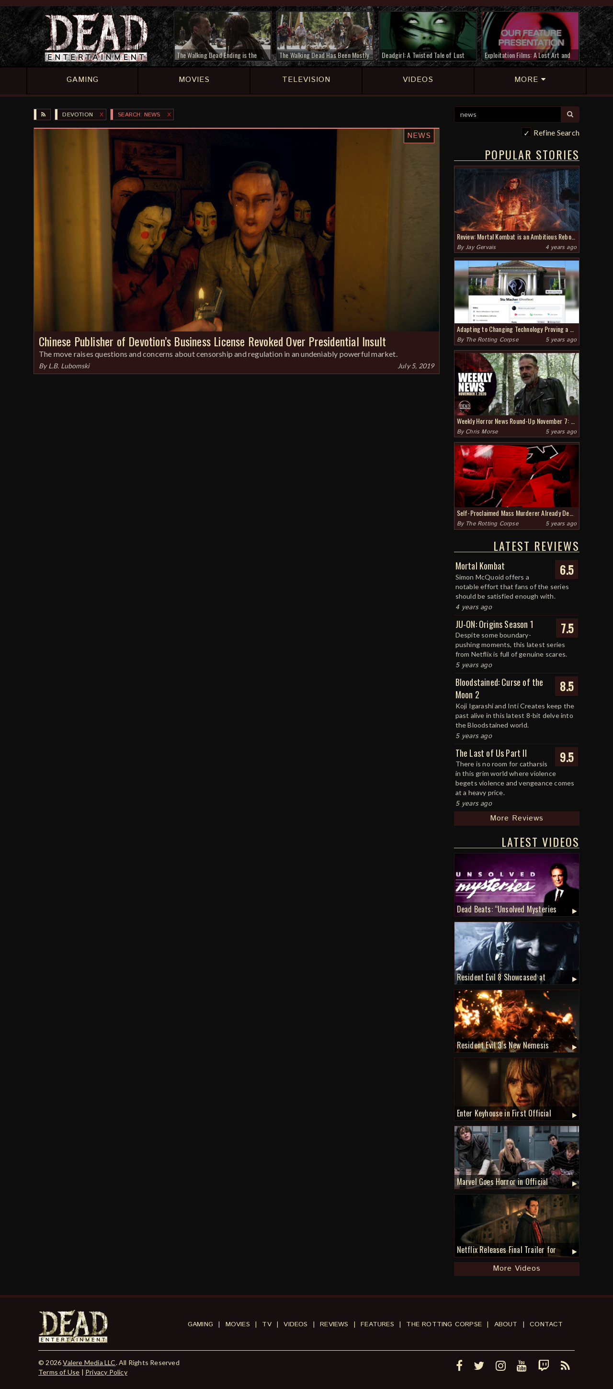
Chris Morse (481, 432)
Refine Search (556, 132)
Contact (546, 1324)
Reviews (334, 1324)
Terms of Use (58, 1372)
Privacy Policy (106, 1372)
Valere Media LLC (89, 1362)
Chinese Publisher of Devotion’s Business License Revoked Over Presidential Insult (212, 341)
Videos (295, 1324)
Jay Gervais (480, 247)
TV (266, 1324)
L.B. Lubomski (69, 366)
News (419, 135)
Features (377, 1324)
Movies (238, 1324)
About (506, 1324)
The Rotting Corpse (491, 340)
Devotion (77, 115)
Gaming (200, 1324)
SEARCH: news (139, 115)
